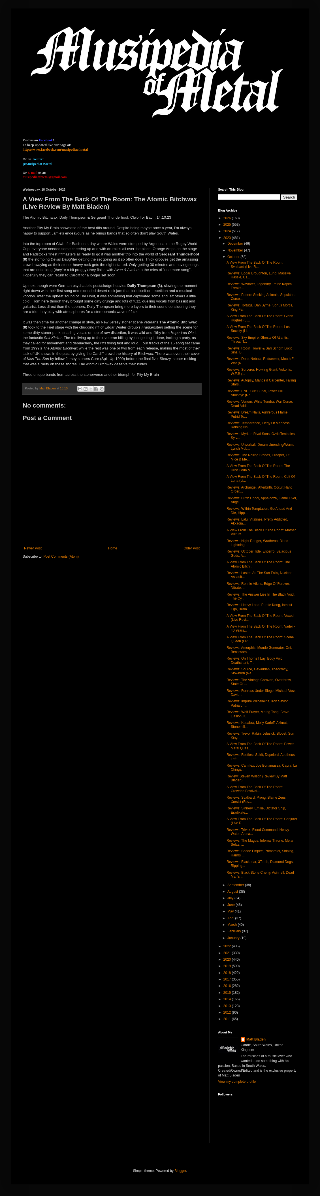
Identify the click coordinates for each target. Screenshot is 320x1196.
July (230, 898)
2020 (227, 960)
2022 (227, 946)
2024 (227, 231)
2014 (227, 999)
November (235, 250)
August (233, 892)
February (234, 931)
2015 (227, 993)
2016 (227, 986)
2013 (227, 1006)
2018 (227, 973)
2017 (227, 979)
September (236, 885)
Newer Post (33, 548)
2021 (227, 953)
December (235, 244)
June (231, 905)
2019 (227, 966)
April (231, 918)
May (231, 911)
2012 (227, 1012)
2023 (227, 238)
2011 (227, 1019)
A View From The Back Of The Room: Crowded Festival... (255, 789)
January (233, 938)
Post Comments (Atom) (61, 556)
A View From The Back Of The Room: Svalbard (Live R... (255, 264)
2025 (227, 225)
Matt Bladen (256, 1039)
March (232, 925)
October (233, 257)
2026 (227, 218)
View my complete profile (237, 1082)
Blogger (180, 1171)
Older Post (192, 548)
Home (112, 548)
